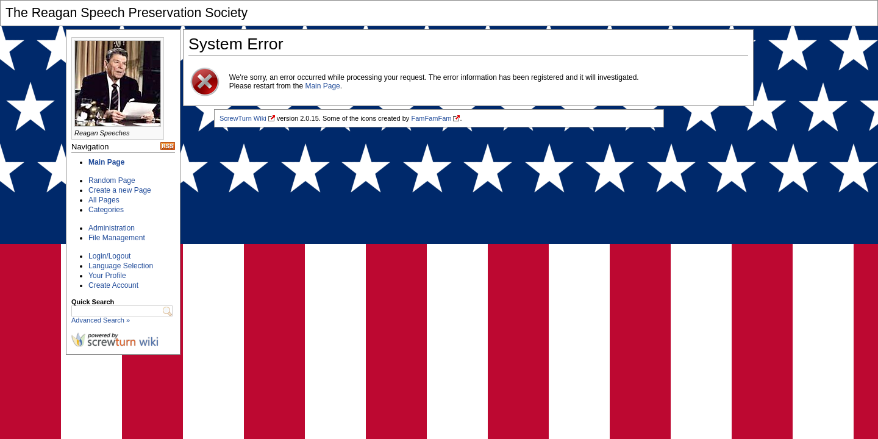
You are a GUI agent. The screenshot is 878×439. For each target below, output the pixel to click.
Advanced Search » (100, 320)
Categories (106, 209)
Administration (111, 228)
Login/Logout (109, 256)
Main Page (106, 162)
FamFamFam (431, 118)
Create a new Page (119, 190)
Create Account (113, 285)
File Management (116, 238)
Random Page (111, 180)
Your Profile (107, 275)
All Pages (104, 200)
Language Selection (120, 266)
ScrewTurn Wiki (243, 118)
